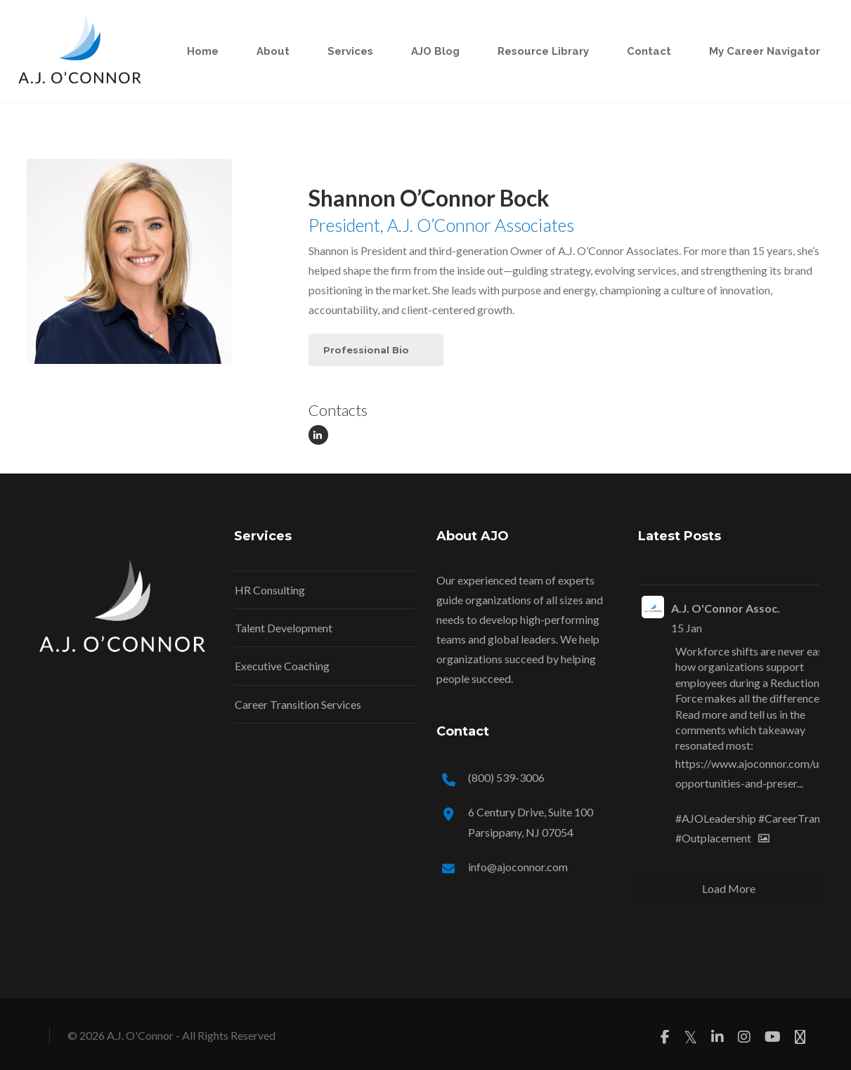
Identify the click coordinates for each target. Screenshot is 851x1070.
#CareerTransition (802, 818)
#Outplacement (713, 837)
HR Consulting (270, 589)
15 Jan (686, 627)
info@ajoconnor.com (518, 866)
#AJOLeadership (715, 818)
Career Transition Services (298, 704)
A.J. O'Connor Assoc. (725, 608)
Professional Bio (366, 349)
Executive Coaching (282, 665)
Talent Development (283, 627)
